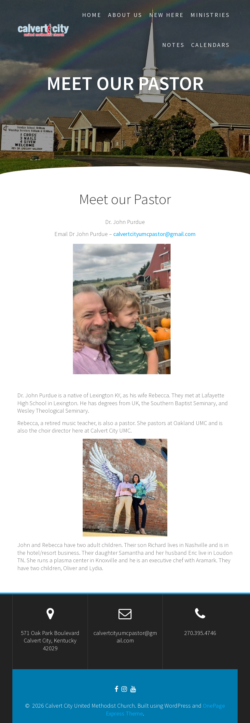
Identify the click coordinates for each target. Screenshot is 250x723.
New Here (166, 15)
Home (92, 15)
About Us (125, 15)
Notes (173, 45)
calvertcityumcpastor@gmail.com (154, 234)
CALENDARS (210, 45)
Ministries (210, 15)
